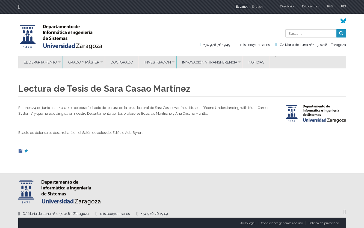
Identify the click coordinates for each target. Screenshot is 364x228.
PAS (330, 6)
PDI (343, 6)
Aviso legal (247, 223)
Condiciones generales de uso (282, 223)
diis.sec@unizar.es (255, 45)
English (257, 6)
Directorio (287, 6)
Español (241, 6)
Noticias (256, 62)
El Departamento (40, 62)
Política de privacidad (324, 223)
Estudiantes (310, 6)
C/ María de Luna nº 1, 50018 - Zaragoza (313, 45)
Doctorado (122, 62)
